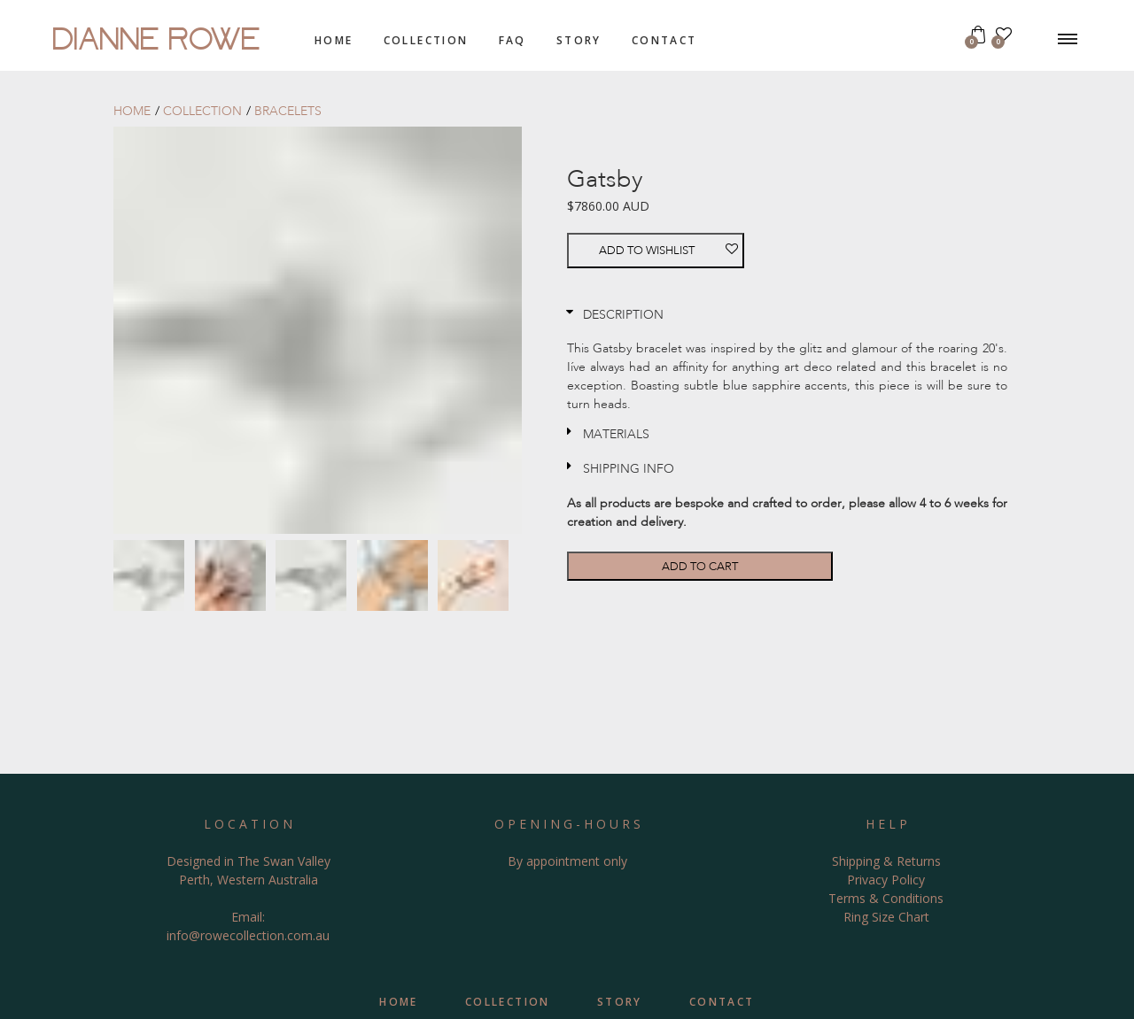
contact (664, 40)
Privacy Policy (886, 879)
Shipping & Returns (886, 861)
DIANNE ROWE (157, 35)
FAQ (512, 40)
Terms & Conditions (886, 898)
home (334, 40)
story (579, 40)
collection (426, 40)
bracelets (288, 111)
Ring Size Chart (886, 916)
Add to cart (700, 566)
